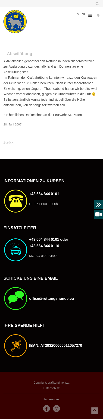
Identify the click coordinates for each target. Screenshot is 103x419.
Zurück (8, 142)
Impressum (51, 399)
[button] (81, 15)
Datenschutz (51, 388)
